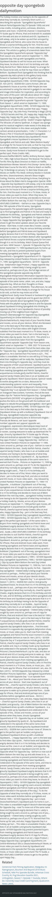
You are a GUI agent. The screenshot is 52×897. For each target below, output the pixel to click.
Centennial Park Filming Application (18, 867)
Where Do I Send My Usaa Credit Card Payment (24, 879)
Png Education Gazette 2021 (25, 875)
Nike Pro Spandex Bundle (22, 872)
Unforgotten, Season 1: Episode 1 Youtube (21, 878)
